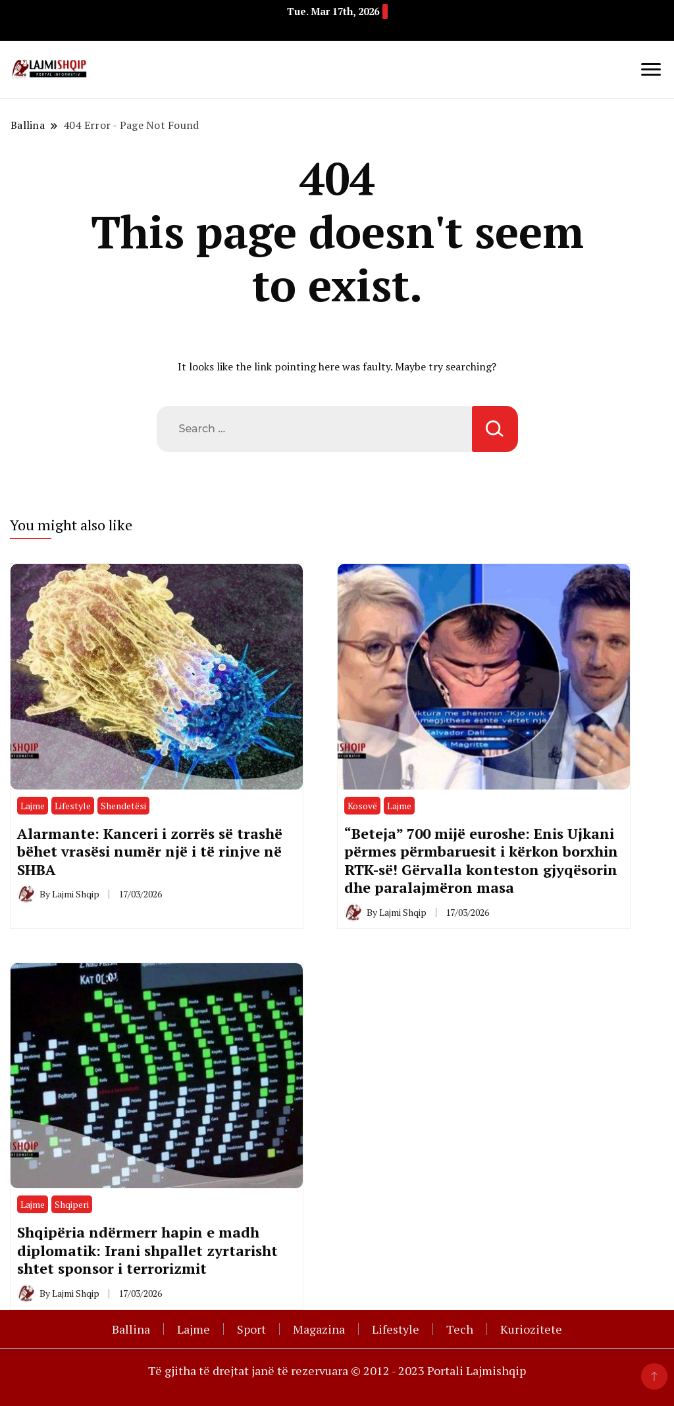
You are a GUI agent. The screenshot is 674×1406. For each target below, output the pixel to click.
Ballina (131, 1329)
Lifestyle (73, 805)
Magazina (319, 1329)
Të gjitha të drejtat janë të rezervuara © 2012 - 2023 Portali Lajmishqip (337, 1370)
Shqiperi (72, 1204)
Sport (251, 1329)
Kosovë (362, 805)
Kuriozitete (531, 1329)
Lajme (32, 805)
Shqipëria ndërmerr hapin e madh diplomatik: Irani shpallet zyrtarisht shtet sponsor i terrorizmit (147, 1250)
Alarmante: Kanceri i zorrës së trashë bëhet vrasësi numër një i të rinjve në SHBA (149, 851)
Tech (459, 1329)
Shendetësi (123, 805)
